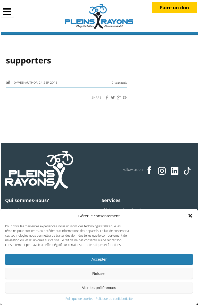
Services (111, 200)
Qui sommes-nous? (27, 200)
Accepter (98, 259)
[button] (190, 215)
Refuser (99, 273)
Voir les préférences (99, 287)
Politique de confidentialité (114, 298)
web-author (28, 82)
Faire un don (174, 7)
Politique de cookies (79, 298)
